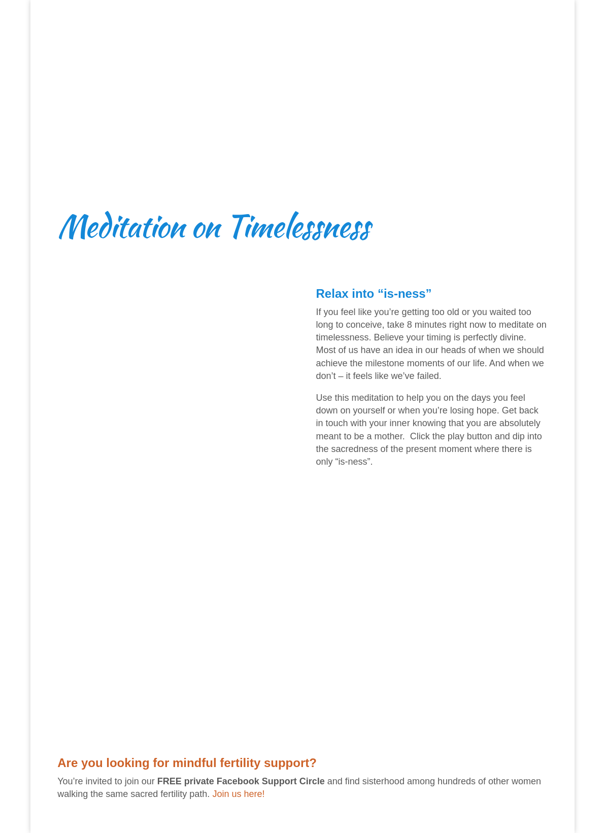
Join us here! (238, 794)
